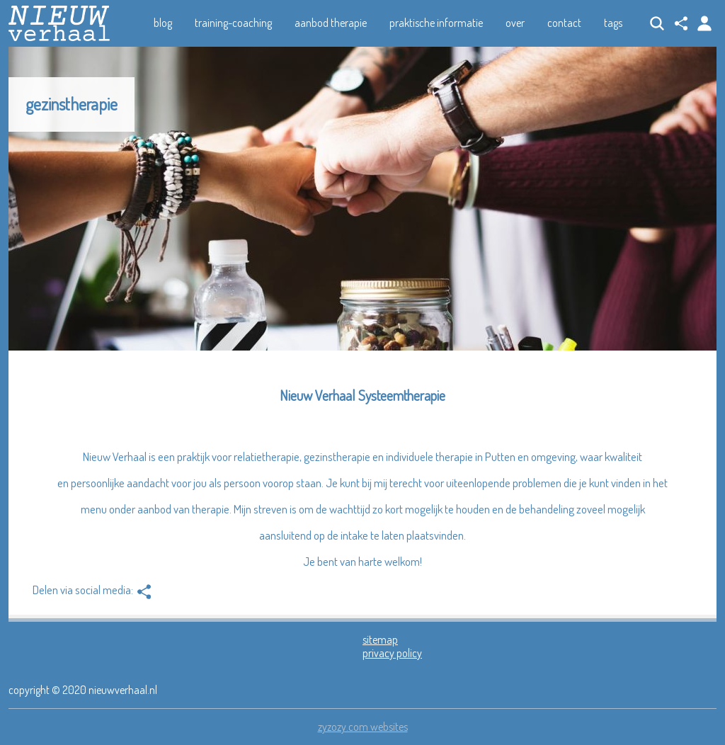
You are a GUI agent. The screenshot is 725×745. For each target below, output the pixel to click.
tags (613, 22)
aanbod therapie (331, 22)
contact (564, 22)
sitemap (380, 639)
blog (163, 22)
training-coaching (233, 22)
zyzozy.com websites (363, 727)
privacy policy (392, 653)
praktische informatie (436, 22)
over (515, 22)
